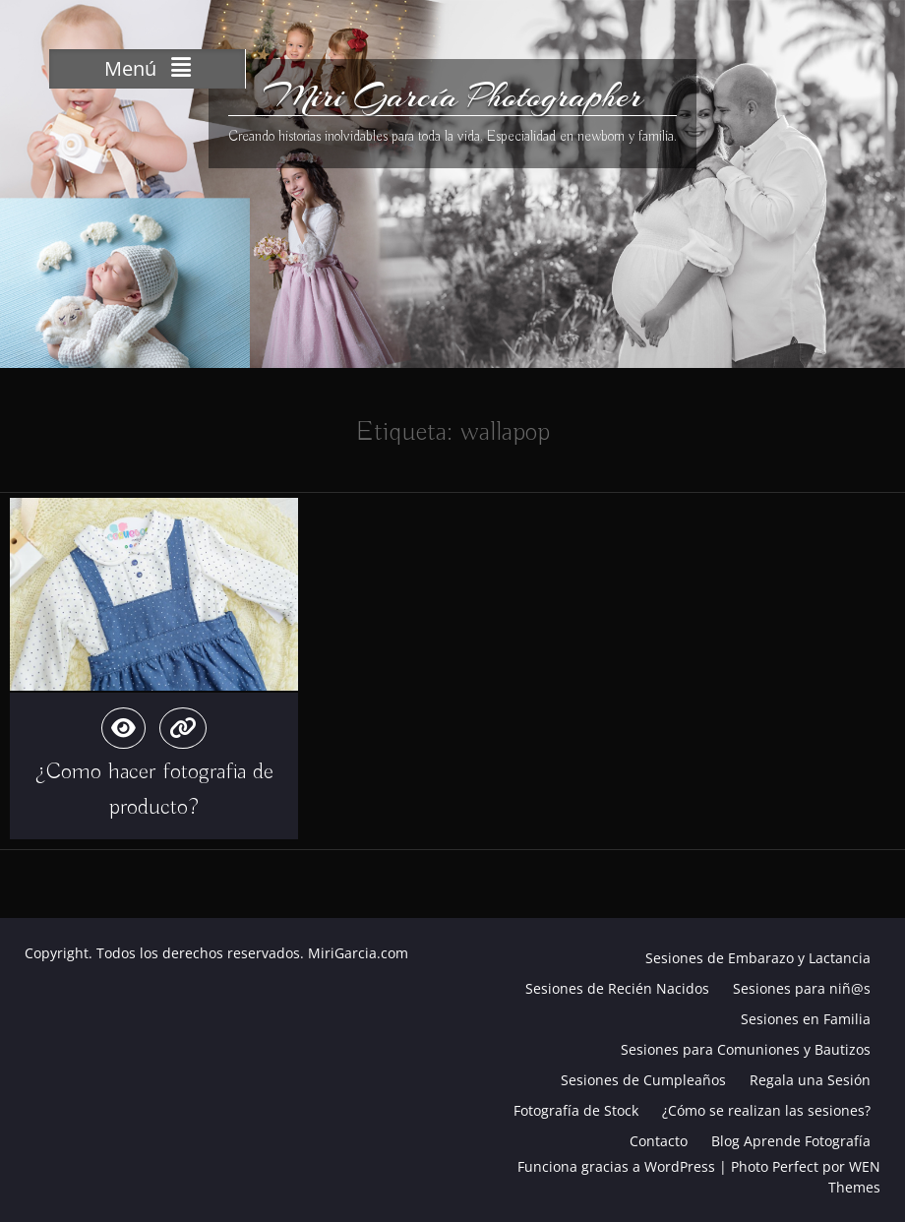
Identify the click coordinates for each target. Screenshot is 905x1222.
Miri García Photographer (453, 96)
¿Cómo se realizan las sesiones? (766, 1110)
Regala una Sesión (810, 1079)
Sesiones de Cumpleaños (643, 1079)
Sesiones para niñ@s (802, 988)
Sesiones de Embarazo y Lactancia (758, 957)
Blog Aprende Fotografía (791, 1140)
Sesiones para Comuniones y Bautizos (746, 1049)
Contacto (659, 1140)
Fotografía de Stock (575, 1110)
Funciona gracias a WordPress (616, 1166)
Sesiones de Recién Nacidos (617, 988)
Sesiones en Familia (806, 1018)
